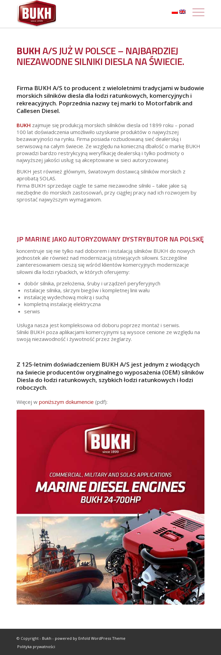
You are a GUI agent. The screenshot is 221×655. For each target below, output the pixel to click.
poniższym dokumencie (66, 401)
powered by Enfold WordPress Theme (90, 638)
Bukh (46, 638)
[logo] (92, 14)
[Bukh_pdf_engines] (110, 507)
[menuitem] (34, 646)
